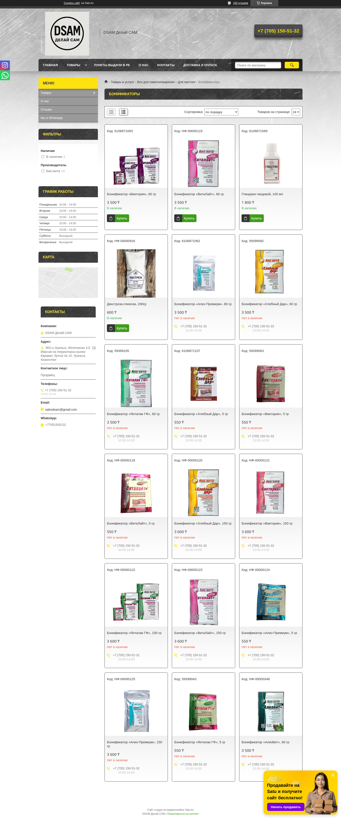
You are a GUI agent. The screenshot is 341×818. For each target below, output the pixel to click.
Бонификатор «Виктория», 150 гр (267, 523)
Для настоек (186, 82)
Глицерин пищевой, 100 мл (262, 194)
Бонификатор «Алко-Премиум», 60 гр (202, 304)
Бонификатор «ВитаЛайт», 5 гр (130, 523)
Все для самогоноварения (156, 82)
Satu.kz (189, 809)
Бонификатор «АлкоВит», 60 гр (265, 742)
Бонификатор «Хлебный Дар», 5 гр (201, 414)
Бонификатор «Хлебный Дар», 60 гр (269, 304)
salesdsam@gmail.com (61, 409)
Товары (73, 65)
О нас (143, 65)
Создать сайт (72, 3)
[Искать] (292, 65)
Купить (122, 218)
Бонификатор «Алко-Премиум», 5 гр (269, 633)
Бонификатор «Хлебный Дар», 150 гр (202, 523)
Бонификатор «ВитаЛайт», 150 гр (200, 633)
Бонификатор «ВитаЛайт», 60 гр (199, 194)
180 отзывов (240, 3)
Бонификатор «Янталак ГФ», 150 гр (134, 633)
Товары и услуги (122, 82)
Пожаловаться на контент (182, 813)
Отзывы (46, 109)
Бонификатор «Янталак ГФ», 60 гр (133, 414)
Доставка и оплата (200, 65)
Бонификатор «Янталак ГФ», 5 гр (199, 742)
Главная (50, 65)
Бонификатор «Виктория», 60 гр (131, 194)
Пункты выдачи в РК (112, 65)
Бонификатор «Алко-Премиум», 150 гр (134, 744)
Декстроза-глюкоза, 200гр (126, 304)
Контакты (165, 65)
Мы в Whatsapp (52, 118)
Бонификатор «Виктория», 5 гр (265, 414)
